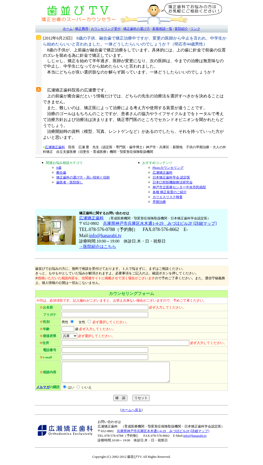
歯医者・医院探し (69, 182)
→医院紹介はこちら (97, 246)
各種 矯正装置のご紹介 (170, 192)
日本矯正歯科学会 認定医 (171, 177)
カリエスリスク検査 (168, 197)
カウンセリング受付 (106, 29)
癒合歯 (61, 172)
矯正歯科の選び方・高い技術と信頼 (83, 177)
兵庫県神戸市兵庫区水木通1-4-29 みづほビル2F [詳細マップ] (160, 223)
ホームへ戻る (131, 414)
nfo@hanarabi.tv (105, 235)
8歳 (58, 168)
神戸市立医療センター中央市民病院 (179, 187)
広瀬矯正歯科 (55, 147)
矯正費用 (81, 29)
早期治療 (159, 202)
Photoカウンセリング (168, 168)
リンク (195, 29)
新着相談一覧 (162, 29)
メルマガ (43, 391)
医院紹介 (181, 29)
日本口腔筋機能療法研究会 (173, 182)
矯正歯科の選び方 (136, 29)
